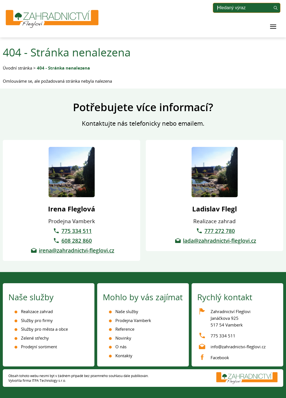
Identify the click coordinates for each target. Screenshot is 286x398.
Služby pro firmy (37, 320)
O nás (121, 346)
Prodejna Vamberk (133, 320)
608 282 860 (76, 240)
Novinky (123, 338)
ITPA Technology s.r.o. (49, 380)
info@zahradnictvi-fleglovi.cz (238, 346)
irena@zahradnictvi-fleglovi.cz (76, 250)
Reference (124, 329)
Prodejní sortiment (39, 346)
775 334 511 (76, 231)
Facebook (220, 357)
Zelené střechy (35, 338)
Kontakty (123, 355)
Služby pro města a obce (44, 329)
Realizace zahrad (37, 311)
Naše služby (126, 311)
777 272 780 (219, 231)
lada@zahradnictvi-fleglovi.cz (219, 240)
